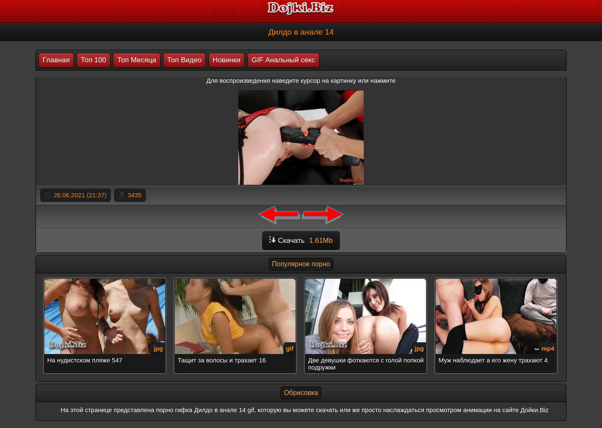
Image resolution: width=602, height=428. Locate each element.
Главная (56, 60)
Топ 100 (93, 60)
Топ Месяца (136, 60)
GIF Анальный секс (283, 60)
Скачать (301, 240)
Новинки (227, 60)
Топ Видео (184, 60)
